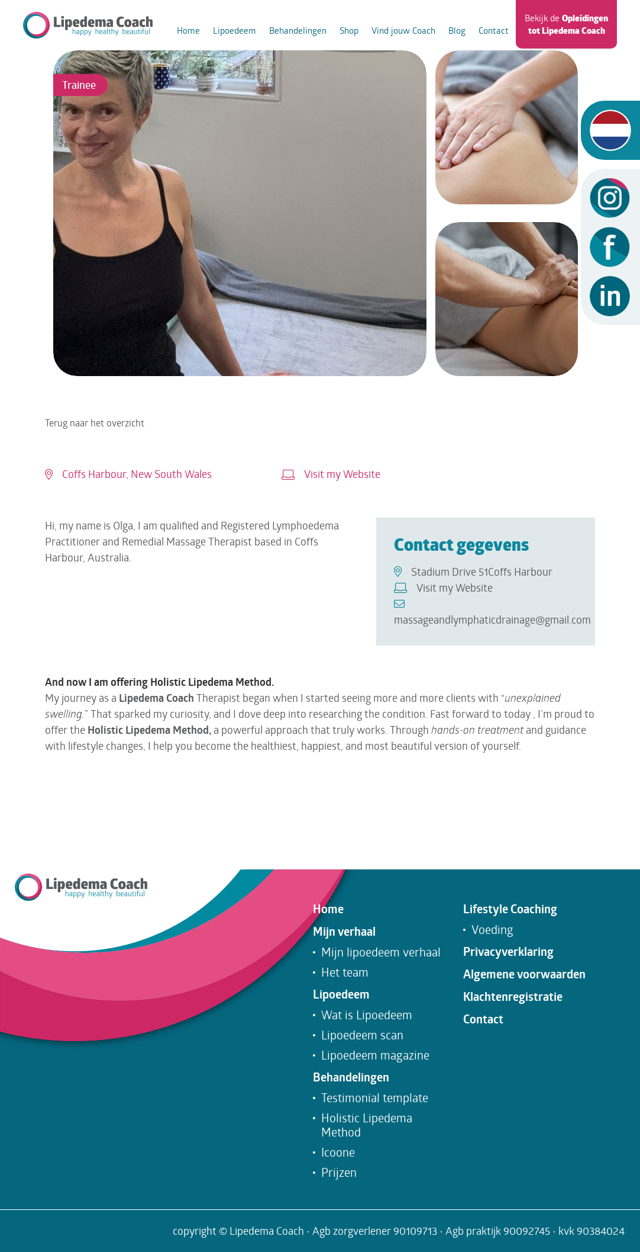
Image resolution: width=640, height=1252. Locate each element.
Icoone (338, 1152)
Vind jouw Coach (403, 30)
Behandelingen (298, 30)
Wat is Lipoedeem (366, 1014)
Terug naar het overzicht (94, 422)
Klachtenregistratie (513, 997)
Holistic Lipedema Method (366, 1124)
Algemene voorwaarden (524, 974)
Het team (345, 972)
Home (188, 30)
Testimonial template (374, 1097)
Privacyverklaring (508, 952)
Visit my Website (331, 474)
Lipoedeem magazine (375, 1055)
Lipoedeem (234, 30)
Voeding (492, 929)
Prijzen (339, 1172)
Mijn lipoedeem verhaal (381, 952)
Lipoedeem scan (362, 1035)
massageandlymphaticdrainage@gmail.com (492, 612)
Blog (457, 30)
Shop (349, 30)
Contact (494, 30)
